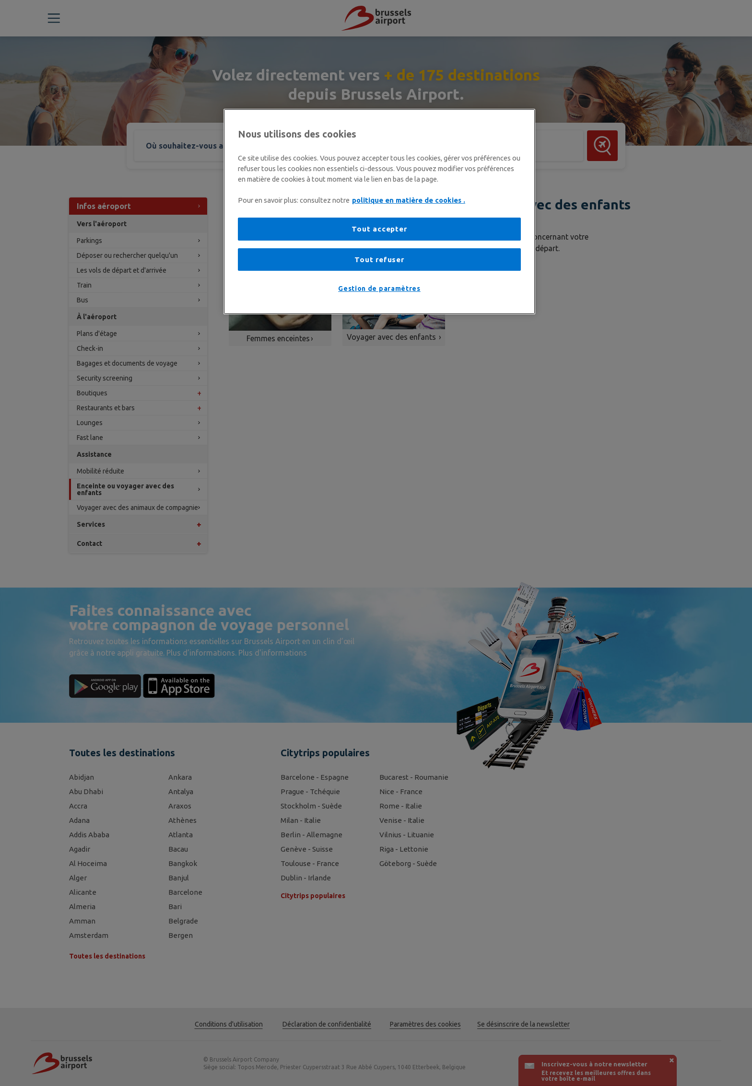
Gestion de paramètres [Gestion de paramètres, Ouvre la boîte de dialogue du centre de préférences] (379, 288)
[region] (379, 211)
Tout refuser (379, 259)
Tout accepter (379, 229)
